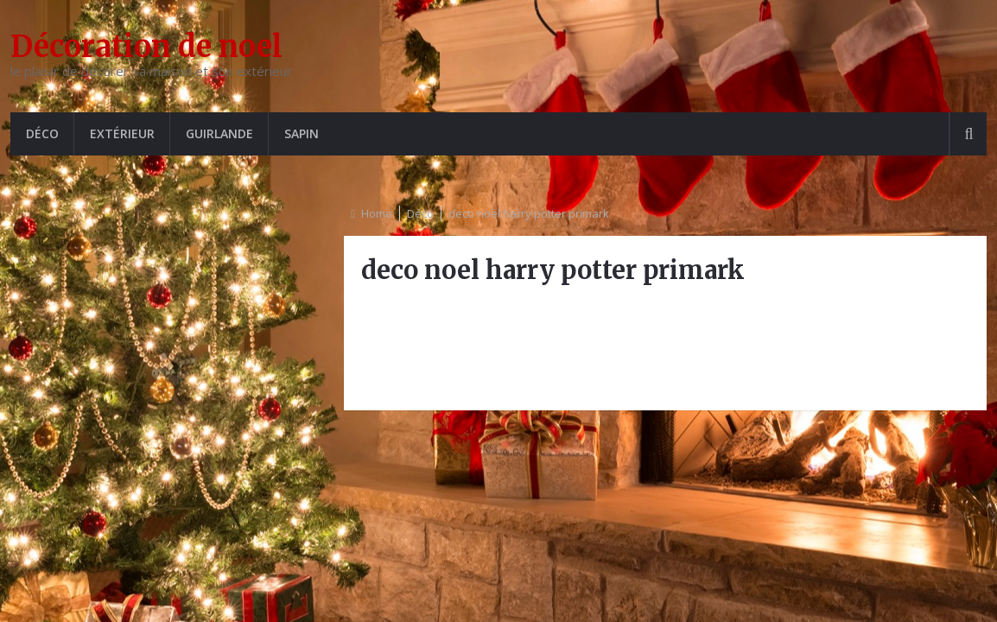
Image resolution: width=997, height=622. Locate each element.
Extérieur (122, 133)
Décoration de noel (146, 46)
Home (376, 213)
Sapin (301, 133)
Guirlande (219, 133)
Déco (42, 133)
